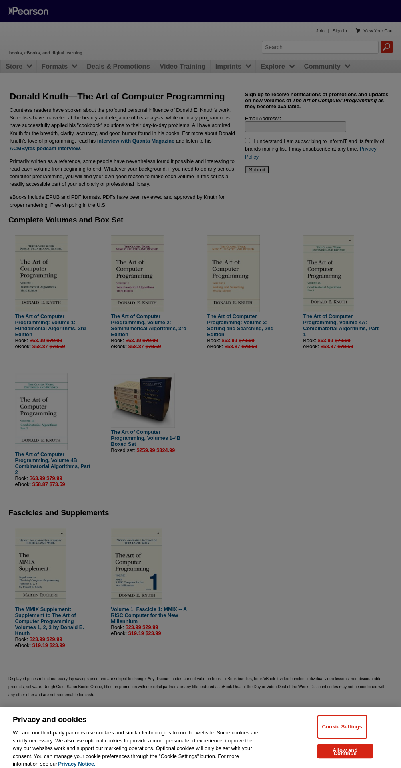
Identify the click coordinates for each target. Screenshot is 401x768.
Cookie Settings (342, 732)
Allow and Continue (345, 757)
